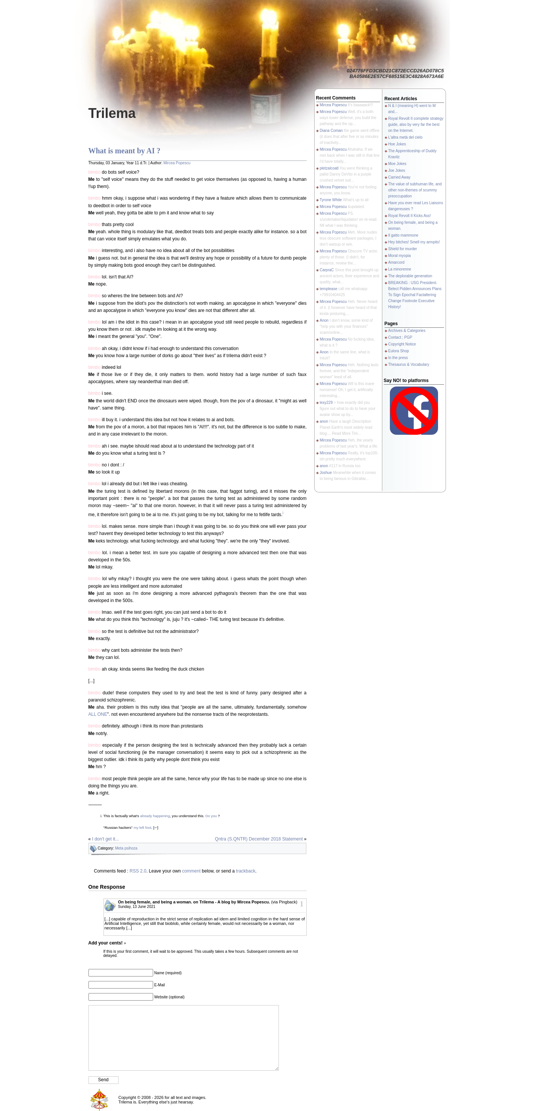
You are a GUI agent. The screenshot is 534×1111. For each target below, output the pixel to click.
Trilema (112, 113)
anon (324, 421)
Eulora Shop (398, 351)
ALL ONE (97, 714)
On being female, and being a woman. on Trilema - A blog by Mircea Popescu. (194, 902)
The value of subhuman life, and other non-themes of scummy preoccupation (415, 190)
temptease (329, 289)
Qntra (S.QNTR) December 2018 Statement (259, 839)
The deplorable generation (410, 276)
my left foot (142, 827)
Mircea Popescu (176, 163)
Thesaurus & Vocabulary (408, 364)
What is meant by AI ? (124, 151)
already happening (155, 816)
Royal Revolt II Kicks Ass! (409, 216)
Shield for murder (402, 249)
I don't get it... (105, 839)
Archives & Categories (407, 331)
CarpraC (327, 270)
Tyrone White (331, 200)
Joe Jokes (396, 170)
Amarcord (396, 262)
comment (191, 871)
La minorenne (399, 269)
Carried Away (399, 177)
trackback (245, 871)
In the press (398, 358)
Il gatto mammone (403, 235)
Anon (324, 320)
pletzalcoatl (329, 168)
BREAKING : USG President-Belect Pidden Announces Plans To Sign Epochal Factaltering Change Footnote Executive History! (415, 295)
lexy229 (326, 402)
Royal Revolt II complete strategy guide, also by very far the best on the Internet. (416, 124)
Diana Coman (331, 130)
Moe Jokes (397, 164)
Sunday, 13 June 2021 (136, 907)
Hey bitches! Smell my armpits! (414, 242)
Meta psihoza (126, 848)
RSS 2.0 (137, 871)
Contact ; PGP (400, 337)
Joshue (326, 473)
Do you (211, 816)
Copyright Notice (402, 344)
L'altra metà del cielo (405, 137)
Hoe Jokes (397, 144)
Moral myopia (399, 256)
